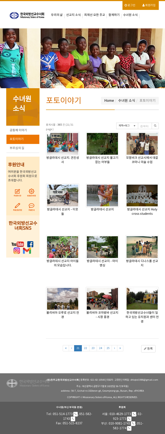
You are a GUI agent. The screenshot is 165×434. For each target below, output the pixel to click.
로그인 (130, 5)
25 (108, 348)
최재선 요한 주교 (94, 15)
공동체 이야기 (18, 130)
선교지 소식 (73, 15)
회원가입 (149, 5)
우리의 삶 (57, 15)
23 (93, 348)
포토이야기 (17, 139)
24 (100, 348)
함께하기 (114, 15)
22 (85, 348)
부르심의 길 (17, 148)
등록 (148, 349)
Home (109, 101)
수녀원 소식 (130, 15)
